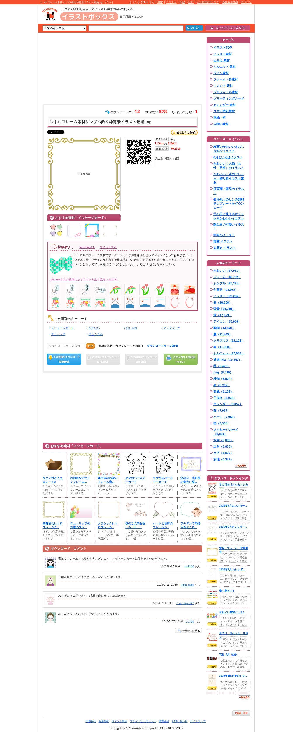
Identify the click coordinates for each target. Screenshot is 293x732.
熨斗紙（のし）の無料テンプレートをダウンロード (228, 203)
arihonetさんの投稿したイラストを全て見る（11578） (84, 279)
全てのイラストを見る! (227, 28)
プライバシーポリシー (143, 721)
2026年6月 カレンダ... (232, 569)
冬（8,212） (221, 385)
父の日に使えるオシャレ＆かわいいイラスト (228, 216)
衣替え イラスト (224, 248)
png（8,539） (223, 372)
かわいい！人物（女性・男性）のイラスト (228, 166)
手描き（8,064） (224, 398)
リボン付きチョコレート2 (53, 480)
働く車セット (227, 590)
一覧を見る (241, 466)
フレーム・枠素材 (225, 79)
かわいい (94, 328)
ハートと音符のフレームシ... (163, 525)
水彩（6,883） (223, 440)
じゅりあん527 (185, 603)
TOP (160, 2)
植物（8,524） (223, 378)
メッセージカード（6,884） (225, 432)
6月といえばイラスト (228, 157)
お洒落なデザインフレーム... (80, 480)
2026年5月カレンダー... (233, 526)
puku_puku (187, 584)
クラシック (58, 334)
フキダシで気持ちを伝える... (190, 525)
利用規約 (90, 721)
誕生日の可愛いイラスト (228, 226)
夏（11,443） (222, 334)
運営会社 (164, 721)
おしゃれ (131, 328)
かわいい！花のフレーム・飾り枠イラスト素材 (228, 178)
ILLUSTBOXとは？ (208, 2)
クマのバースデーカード (135, 480)
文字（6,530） (223, 453)
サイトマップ (198, 721)
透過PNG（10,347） (227, 359)
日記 (191, 2)
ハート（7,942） (224, 417)
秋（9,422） (221, 366)
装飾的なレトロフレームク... (53, 525)
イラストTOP (222, 47)
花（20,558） (222, 302)
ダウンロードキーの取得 (162, 346)
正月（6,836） (223, 446)
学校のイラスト (224, 235)
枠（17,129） (222, 315)
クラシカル (96, 334)
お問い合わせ (179, 721)
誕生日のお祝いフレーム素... (108, 480)
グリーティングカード (228, 98)
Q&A (182, 2)
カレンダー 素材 (224, 105)
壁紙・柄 (219, 117)
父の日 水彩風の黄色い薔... (190, 480)
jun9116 (189, 566)
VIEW (212, 496)
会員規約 (104, 721)
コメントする (108, 247)
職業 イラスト (223, 241)
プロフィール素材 (225, 92)
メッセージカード (62, 328)
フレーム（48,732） (227, 277)
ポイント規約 (119, 721)
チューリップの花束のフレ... (80, 525)
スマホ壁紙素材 (224, 111)
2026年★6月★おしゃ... (233, 675)
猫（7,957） (221, 410)
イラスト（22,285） (227, 296)
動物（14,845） (224, 328)
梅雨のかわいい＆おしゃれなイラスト (228, 149)
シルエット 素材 (224, 66)
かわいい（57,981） (227, 270)
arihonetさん (87, 247)
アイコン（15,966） (227, 321)
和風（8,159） (223, 391)
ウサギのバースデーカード (163, 480)
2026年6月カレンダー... (233, 505)
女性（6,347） (223, 459)
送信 (90, 346)
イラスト (171, 2)
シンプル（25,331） (227, 283)
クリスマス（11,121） (228, 340)
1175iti (190, 621)
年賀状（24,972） (225, 289)
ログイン (246, 2)
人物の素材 (221, 124)
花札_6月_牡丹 (228, 654)
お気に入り (184, 132)
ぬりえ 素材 (221, 60)
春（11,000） (222, 347)
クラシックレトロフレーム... (108, 525)
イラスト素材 (222, 54)
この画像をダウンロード (64, 359)
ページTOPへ (241, 713)
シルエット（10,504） (228, 353)
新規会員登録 (230, 2)
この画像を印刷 (181, 359)
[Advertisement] (17, 72)
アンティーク (171, 328)
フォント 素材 (223, 85)
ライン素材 (221, 73)
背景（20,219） (224, 309)
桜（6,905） (221, 423)
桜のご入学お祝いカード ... (135, 525)
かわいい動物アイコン (232, 612)
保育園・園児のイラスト (228, 191)
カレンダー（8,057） (227, 404)
